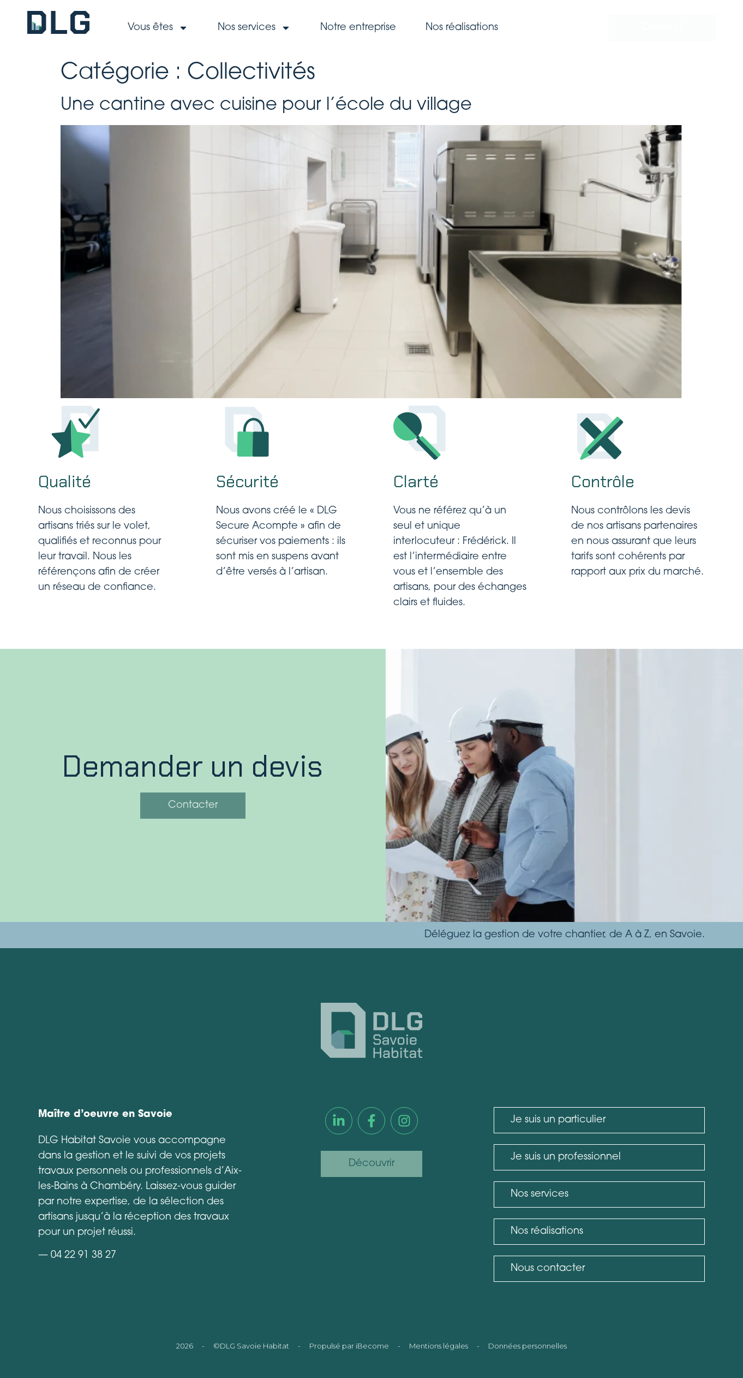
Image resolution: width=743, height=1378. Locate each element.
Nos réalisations (462, 27)
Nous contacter (548, 1268)
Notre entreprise (358, 27)
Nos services (254, 27)
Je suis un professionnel (566, 1157)
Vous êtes (158, 27)
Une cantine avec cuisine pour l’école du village (266, 105)
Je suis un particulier (558, 1120)
